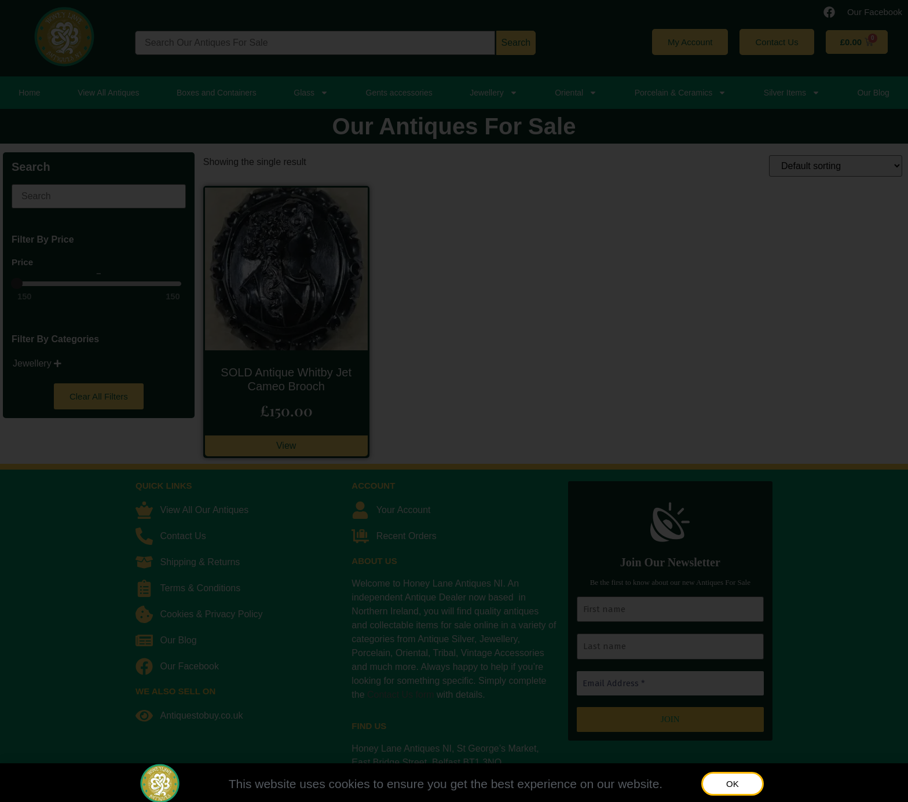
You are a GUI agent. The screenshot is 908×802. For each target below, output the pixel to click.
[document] (454, 401)
